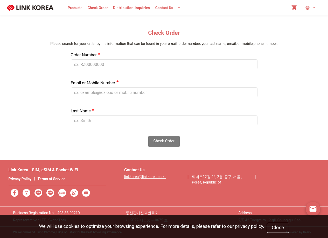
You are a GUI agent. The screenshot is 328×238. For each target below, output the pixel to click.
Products (75, 8)
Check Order (98, 8)
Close (278, 227)
